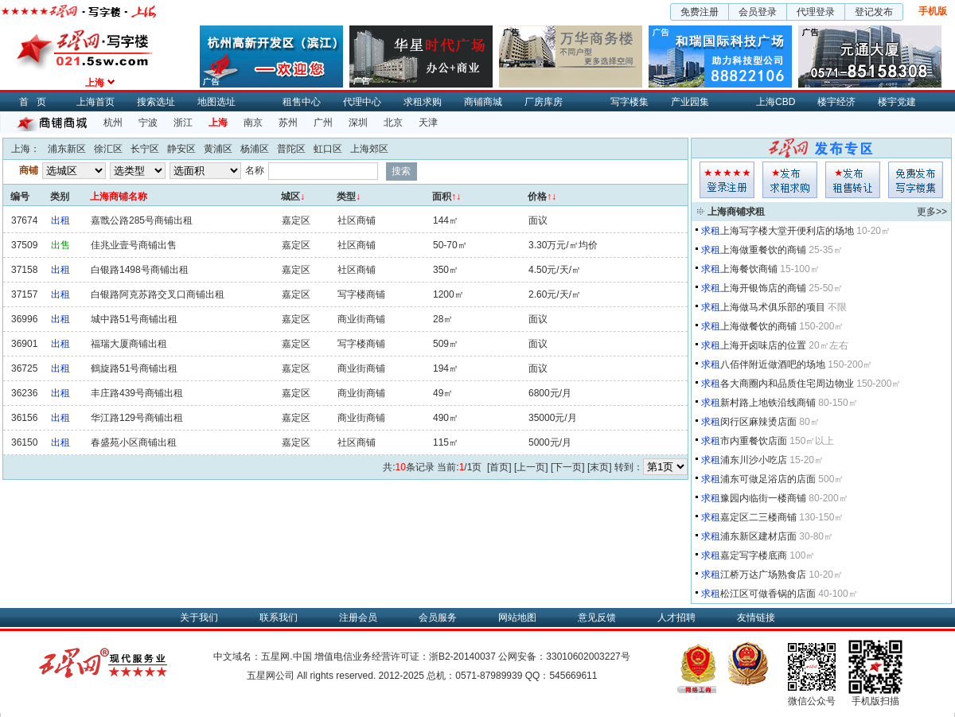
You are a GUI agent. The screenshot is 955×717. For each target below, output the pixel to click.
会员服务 (438, 617)
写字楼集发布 (915, 180)
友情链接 (756, 617)
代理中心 (362, 101)
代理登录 (816, 12)
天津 (428, 122)
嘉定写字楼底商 (753, 555)
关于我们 (199, 617)
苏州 (288, 122)
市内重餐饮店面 (753, 440)
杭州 (113, 122)
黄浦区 (218, 148)
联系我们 (278, 617)
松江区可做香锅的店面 (768, 593)
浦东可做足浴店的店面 (768, 479)
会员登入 (727, 180)
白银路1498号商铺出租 (140, 269)
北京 (393, 122)
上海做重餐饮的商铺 (763, 249)
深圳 (358, 122)
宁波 (148, 122)
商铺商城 (483, 101)
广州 (323, 122)
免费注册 (699, 12)
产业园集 (690, 101)
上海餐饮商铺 (749, 269)
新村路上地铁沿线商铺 (768, 402)
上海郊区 (369, 148)
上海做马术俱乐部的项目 (772, 307)
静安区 (181, 148)
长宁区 (145, 148)
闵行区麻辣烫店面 (758, 421)
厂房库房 (543, 101)
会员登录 (758, 12)
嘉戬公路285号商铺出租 (142, 220)
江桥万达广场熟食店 (763, 574)
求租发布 (789, 180)
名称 (254, 170)
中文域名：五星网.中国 (262, 656)
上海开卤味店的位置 (763, 345)
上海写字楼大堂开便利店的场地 (787, 230)
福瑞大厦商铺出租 (129, 343)
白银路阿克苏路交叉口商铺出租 (157, 294)
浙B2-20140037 (462, 656)
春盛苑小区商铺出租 (134, 442)
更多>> (932, 211)
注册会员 (358, 617)
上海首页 (95, 101)
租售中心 (302, 101)
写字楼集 (629, 101)
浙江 (183, 122)
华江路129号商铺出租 (137, 417)
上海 (218, 122)
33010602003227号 (588, 656)
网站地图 (517, 617)
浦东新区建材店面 (758, 536)
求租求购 (422, 101)
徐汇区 (108, 148)
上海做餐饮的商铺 (758, 326)
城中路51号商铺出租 (134, 319)
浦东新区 (67, 148)
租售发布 (852, 180)
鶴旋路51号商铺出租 (134, 368)
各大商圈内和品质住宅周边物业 (787, 383)
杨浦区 (254, 148)
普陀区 (291, 148)
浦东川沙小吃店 (753, 460)
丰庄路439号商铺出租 (137, 393)
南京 (253, 122)
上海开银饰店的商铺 (763, 288)
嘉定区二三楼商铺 (758, 517)
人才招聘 (676, 617)
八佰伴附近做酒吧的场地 (772, 364)
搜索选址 (156, 101)
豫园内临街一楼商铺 (763, 498)
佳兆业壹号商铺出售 (134, 245)
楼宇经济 (836, 101)
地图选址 (216, 101)
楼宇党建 (897, 101)
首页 (36, 101)
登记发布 (874, 12)
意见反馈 (597, 617)
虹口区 (328, 148)
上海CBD (775, 101)
